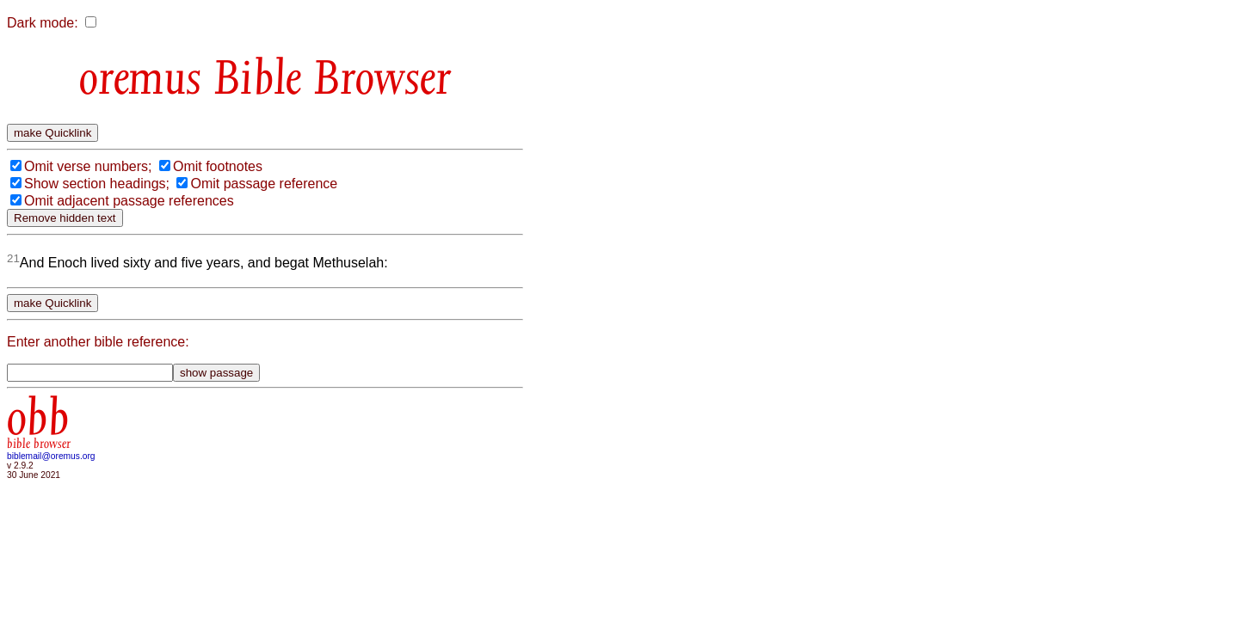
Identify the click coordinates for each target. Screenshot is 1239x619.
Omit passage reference (263, 183)
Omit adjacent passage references (129, 200)
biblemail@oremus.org (51, 456)
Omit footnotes (217, 166)
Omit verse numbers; (87, 166)
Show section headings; (97, 183)
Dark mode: (42, 22)
